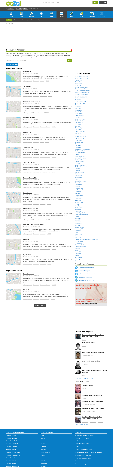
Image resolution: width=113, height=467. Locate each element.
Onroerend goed (26, 19)
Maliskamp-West (79, 229)
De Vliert (77, 168)
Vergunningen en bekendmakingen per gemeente (88, 452)
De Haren (77, 126)
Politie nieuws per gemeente (83, 458)
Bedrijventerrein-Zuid (81, 98)
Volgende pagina (39, 305)
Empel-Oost (78, 175)
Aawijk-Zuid (78, 82)
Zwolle (83, 375)
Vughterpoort (78, 257)
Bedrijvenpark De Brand (81, 87)
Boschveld (78, 108)
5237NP (49, 234)
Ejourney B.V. (27, 71)
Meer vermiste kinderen (81, 424)
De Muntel (78, 147)
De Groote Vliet (79, 122)
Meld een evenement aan (82, 441)
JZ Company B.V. (28, 147)
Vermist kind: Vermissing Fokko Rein (93, 408)
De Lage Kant (79, 142)
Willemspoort (78, 259)
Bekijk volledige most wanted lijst (84, 378)
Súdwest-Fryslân (86, 411)
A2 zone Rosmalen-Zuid (81, 78)
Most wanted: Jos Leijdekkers (91, 361)
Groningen (43, 446)
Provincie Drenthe (11, 435)
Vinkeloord (78, 253)
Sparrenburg (78, 248)
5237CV (54, 127)
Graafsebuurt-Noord (80, 181)
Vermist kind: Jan (87, 385)
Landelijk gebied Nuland (81, 213)
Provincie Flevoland (11, 438)
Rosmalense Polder (80, 246)
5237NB (49, 204)
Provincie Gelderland (12, 444)
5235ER (47, 112)
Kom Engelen (78, 206)
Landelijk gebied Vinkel (81, 214)
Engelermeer (78, 177)
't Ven (76, 250)
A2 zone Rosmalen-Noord (82, 76)
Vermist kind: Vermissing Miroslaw (92, 401)
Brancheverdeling (35, 19)
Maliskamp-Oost (79, 227)
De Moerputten (79, 145)
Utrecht (43, 461)
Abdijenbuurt (78, 83)
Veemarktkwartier (80, 252)
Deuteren (77, 174)
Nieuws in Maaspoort (82, 271)
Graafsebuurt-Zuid (80, 183)
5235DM (47, 187)
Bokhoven (78, 106)
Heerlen (84, 388)
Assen (42, 435)
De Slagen (78, 163)
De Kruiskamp (79, 140)
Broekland (78, 112)
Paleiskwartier (79, 241)
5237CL (54, 249)
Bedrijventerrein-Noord (81, 96)
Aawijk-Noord (78, 80)
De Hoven (78, 135)
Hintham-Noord (79, 197)
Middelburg (44, 463)
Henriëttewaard (79, 188)
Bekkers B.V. (27, 132)
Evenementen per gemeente (83, 464)
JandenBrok (27, 86)
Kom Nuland (78, 207)
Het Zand (77, 193)
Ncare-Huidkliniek (28, 274)
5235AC (50, 96)
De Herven (78, 129)
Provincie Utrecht (11, 461)
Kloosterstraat (79, 202)
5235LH (49, 264)
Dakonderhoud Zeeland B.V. (31, 101)
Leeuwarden (44, 441)
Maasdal (42, 81)
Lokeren (42, 112)
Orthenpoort (78, 234)
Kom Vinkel (78, 209)
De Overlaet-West (80, 152)
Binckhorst (78, 99)
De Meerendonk (79, 144)
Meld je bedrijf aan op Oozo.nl (83, 444)
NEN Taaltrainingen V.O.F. (30, 208)
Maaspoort (18, 23)
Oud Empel (78, 237)
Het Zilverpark (43, 96)
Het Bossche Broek (80, 190)
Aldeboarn (100, 422)
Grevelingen (78, 184)
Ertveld (77, 179)
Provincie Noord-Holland (13, 455)
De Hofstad (78, 133)
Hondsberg (78, 200)
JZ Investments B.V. (29, 163)
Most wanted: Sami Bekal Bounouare (93, 352)
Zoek (95, 2)
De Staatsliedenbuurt (45, 127)
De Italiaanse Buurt (44, 299)
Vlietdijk (77, 255)
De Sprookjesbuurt (80, 165)
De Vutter (77, 170)
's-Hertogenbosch (22, 9)
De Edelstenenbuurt (80, 119)
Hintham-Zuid (78, 198)
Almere (84, 398)
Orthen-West (78, 236)
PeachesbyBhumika (29, 117)
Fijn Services (27, 254)
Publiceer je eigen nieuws (82, 438)
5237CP (54, 157)
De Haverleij (78, 128)
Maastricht (43, 449)
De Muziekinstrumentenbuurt (83, 149)
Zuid (76, 260)
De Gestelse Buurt (80, 121)
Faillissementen (16, 19)
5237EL (53, 299)
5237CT (54, 285)
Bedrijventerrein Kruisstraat (82, 90)
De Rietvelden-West (80, 158)
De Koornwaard (79, 138)
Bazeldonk (78, 85)
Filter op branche (12, 64)
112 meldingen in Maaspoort (84, 267)
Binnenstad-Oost (79, 105)
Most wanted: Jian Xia (88, 342)
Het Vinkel (78, 191)
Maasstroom (43, 219)
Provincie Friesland (11, 441)
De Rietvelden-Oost (80, 156)
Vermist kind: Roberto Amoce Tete (92, 395)
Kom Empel (78, 204)
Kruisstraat (78, 211)
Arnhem (84, 340)
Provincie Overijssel (11, 458)
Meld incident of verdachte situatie (84, 435)
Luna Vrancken (27, 193)
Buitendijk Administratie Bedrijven (33, 224)
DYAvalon (26, 239)
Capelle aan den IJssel (87, 355)
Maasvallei (78, 225)
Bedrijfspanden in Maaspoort (84, 280)
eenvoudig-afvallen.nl (89, 303)
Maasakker (78, 218)
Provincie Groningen (11, 446)
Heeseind (77, 186)
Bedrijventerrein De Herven (82, 89)
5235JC (47, 81)
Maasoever (42, 204)
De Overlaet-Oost (80, 151)
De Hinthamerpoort (80, 131)
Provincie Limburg (11, 449)
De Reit (77, 154)
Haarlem (84, 346)
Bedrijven (9, 19)
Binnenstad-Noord (80, 103)
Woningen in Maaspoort (83, 277)
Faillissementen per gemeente (83, 449)
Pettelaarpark (78, 243)
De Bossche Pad (79, 113)
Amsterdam (85, 364)
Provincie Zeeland (11, 463)
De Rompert (78, 160)
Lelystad (43, 438)
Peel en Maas (85, 404)
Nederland (11, 9)
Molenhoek (78, 230)
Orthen (77, 232)
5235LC (49, 219)
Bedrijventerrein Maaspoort (82, 92)
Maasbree (92, 404)
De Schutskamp (79, 161)
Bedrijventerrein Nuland (81, 94)
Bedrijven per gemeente (81, 461)
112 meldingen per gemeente (83, 455)
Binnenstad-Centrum (80, 101)
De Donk (77, 117)
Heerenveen (85, 422)
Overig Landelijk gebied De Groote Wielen (86, 239)
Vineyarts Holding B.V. (30, 178)
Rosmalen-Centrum (80, 245)
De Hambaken (79, 124)
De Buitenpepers (79, 115)
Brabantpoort (78, 110)
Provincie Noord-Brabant (13, 452)
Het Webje (26, 289)
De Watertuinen (79, 172)
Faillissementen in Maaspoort (85, 274)
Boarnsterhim (93, 422)
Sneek (93, 411)
